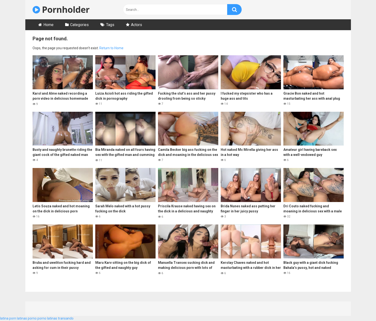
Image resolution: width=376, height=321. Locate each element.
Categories (79, 24)
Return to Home (111, 48)
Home (48, 24)
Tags (110, 24)
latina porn (8, 318)
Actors (136, 24)
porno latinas (47, 318)
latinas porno (27, 318)
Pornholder (61, 9)
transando (66, 318)
